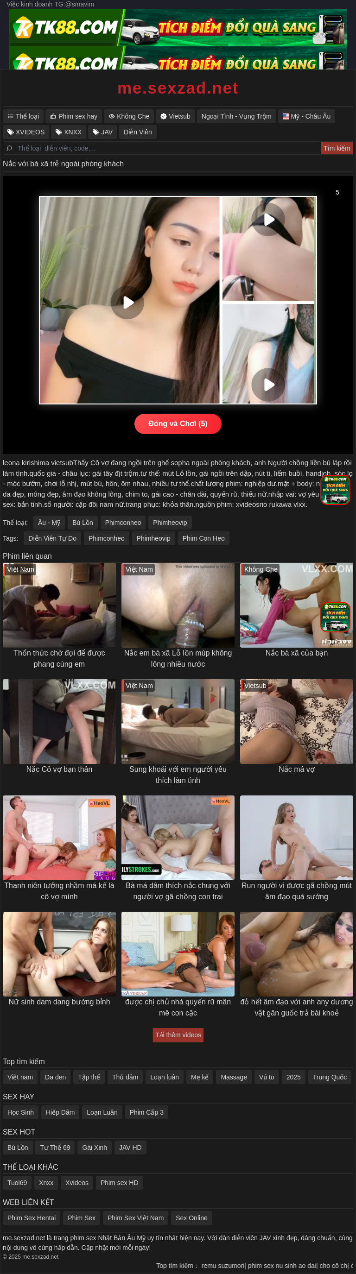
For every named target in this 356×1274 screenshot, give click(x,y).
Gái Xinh (94, 1147)
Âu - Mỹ (49, 522)
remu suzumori (227, 1265)
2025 (293, 1077)
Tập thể (89, 1077)
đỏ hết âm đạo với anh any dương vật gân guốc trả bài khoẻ (296, 1007)
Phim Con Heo (204, 538)
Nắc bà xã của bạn (297, 653)
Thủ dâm (125, 1077)
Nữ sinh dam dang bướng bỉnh (59, 1002)
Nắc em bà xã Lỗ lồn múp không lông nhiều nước (178, 658)
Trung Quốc (330, 1077)
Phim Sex (81, 1218)
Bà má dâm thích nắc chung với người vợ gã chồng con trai (178, 891)
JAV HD (130, 1147)
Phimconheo (123, 522)
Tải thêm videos (178, 1035)
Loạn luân (164, 1077)
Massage (234, 1077)
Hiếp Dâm (60, 1112)
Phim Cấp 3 (147, 1112)
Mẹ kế (200, 1077)
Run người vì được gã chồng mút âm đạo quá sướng (297, 891)
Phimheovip (170, 522)
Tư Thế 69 (55, 1147)
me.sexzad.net (178, 88)
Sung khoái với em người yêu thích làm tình (178, 774)
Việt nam (20, 1077)
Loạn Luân (102, 1112)
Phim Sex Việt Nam (136, 1218)
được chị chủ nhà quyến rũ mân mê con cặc (178, 1007)
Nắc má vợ (297, 769)
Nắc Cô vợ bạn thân (59, 769)
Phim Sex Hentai (31, 1218)
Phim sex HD (120, 1182)
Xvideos (77, 1182)
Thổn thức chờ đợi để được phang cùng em (59, 658)
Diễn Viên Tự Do (52, 538)
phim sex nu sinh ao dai (287, 1265)
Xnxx (46, 1182)
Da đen (55, 1077)
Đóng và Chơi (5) (177, 424)
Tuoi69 (17, 1182)
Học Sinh (20, 1112)
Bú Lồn (82, 522)
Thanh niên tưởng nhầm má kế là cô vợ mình (59, 891)
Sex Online (191, 1218)
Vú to (266, 1077)
